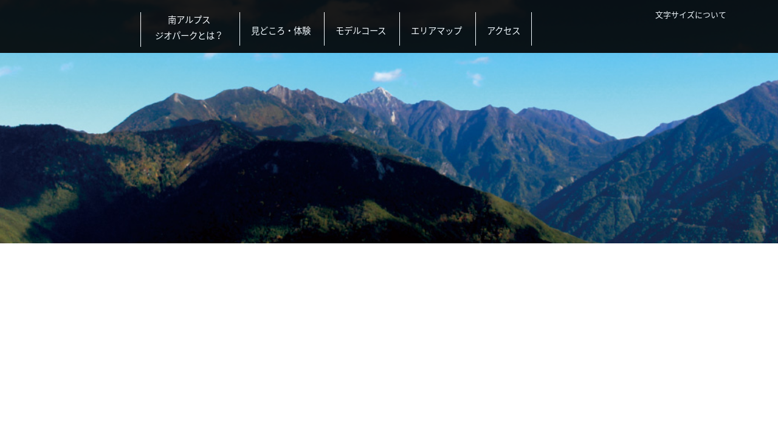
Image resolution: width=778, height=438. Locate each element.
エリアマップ (436, 30)
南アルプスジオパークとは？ (189, 27)
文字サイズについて (690, 14)
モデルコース (361, 30)
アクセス (503, 30)
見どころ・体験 (281, 30)
